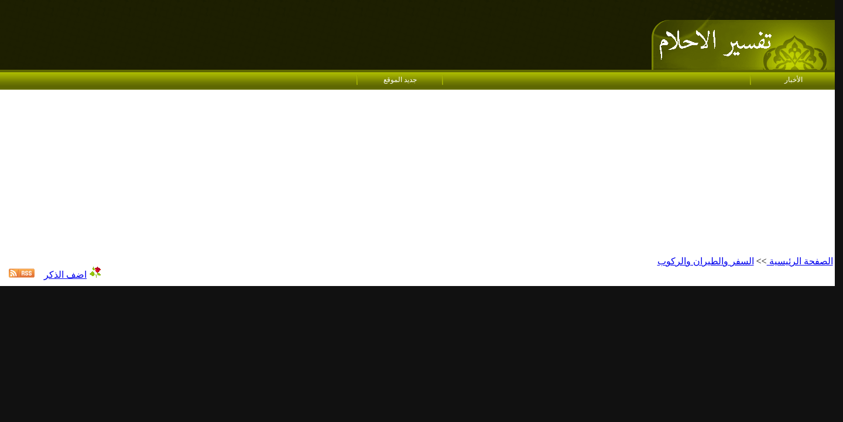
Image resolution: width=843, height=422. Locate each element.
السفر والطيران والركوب (705, 261)
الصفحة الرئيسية (800, 261)
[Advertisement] (417, 173)
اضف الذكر (65, 275)
